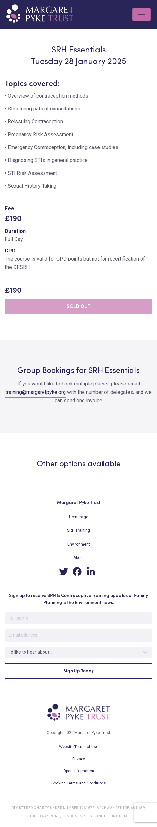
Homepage (78, 517)
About (79, 558)
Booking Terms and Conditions (78, 783)
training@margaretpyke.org (35, 392)
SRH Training (78, 530)
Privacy (78, 759)
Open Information (78, 771)
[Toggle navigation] (141, 14)
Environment (78, 544)
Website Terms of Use (78, 747)
